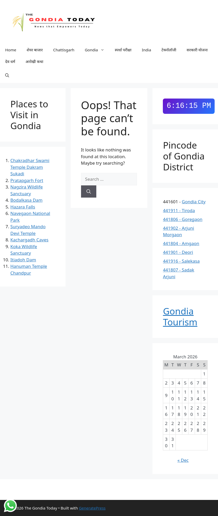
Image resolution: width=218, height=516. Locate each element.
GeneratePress (92, 508)
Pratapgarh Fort (26, 180)
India (146, 49)
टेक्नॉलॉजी (169, 49)
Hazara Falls (22, 207)
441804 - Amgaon (181, 243)
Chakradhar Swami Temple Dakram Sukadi (29, 167)
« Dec (182, 460)
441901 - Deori (178, 252)
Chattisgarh (63, 49)
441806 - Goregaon (182, 219)
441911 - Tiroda (179, 210)
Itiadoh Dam (23, 260)
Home (10, 49)
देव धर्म (10, 61)
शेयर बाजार (35, 49)
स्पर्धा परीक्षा (123, 49)
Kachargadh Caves (29, 240)
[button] (7, 75)
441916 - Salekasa (181, 261)
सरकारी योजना (197, 49)
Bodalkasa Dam (26, 200)
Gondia (97, 50)
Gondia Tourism (180, 316)
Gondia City (194, 202)
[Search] (88, 191)
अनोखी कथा (34, 61)
